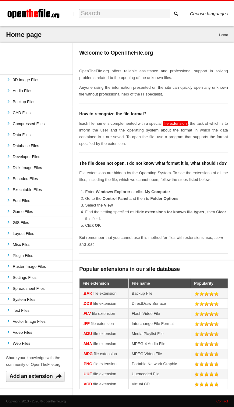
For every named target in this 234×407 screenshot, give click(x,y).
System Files (24, 299)
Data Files (22, 134)
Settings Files (25, 277)
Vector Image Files (29, 321)
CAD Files (22, 112)
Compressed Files (29, 123)
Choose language (208, 13)
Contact (222, 401)
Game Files (23, 211)
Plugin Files (23, 255)
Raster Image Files (29, 266)
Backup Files (24, 101)
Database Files (26, 145)
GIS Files (21, 222)
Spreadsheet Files (29, 288)
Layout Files (23, 233)
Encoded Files (25, 178)
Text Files (21, 310)
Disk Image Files (27, 167)
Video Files (22, 332)
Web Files (21, 343)
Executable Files (27, 189)
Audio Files (22, 90)
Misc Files (21, 244)
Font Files (21, 200)
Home (223, 35)
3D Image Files (26, 79)
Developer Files (26, 156)
